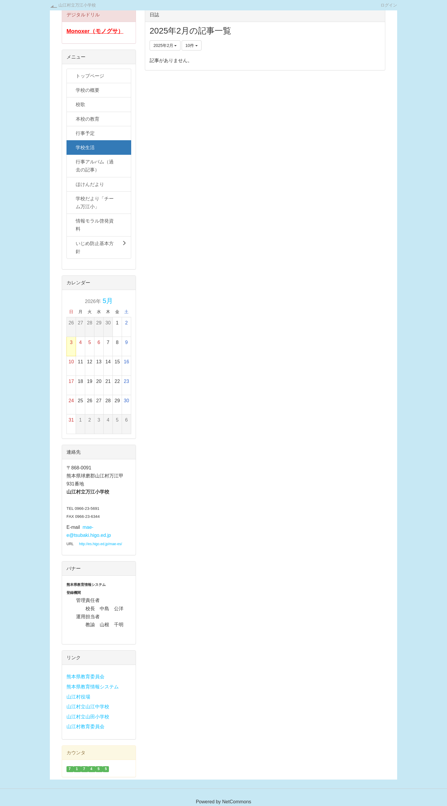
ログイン (389, 5)
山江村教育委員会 (85, 726)
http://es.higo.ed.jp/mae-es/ (100, 544)
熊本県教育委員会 (85, 676)
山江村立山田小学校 (87, 716)
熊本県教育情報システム (92, 686)
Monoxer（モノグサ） (94, 31)
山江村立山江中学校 (87, 706)
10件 (192, 45)
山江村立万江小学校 (77, 5)
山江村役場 (78, 696)
